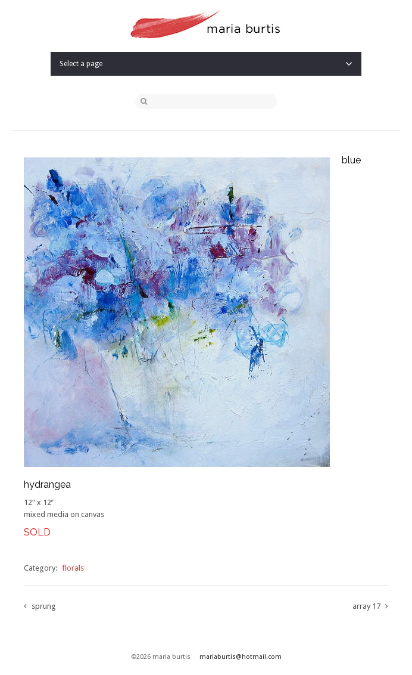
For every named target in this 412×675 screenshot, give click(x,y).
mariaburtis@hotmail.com (240, 657)
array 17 (366, 606)
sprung (44, 606)
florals (73, 567)
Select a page (206, 64)
